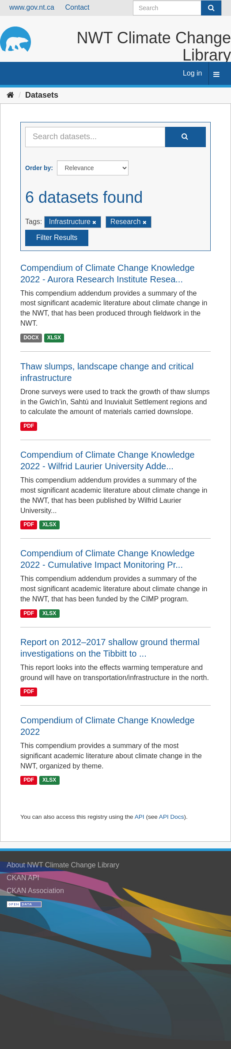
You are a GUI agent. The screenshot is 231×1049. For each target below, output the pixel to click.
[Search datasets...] (95, 137)
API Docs (171, 816)
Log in (192, 73)
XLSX (54, 337)
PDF (28, 426)
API (139, 816)
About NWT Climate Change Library (63, 865)
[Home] (10, 95)
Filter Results (56, 237)
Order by (38, 167)
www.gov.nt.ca (31, 7)
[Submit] (211, 7)
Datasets (41, 95)
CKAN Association (35, 890)
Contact (77, 7)
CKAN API (23, 878)
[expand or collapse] (216, 74)
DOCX (31, 337)
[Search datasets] (177, 7)
